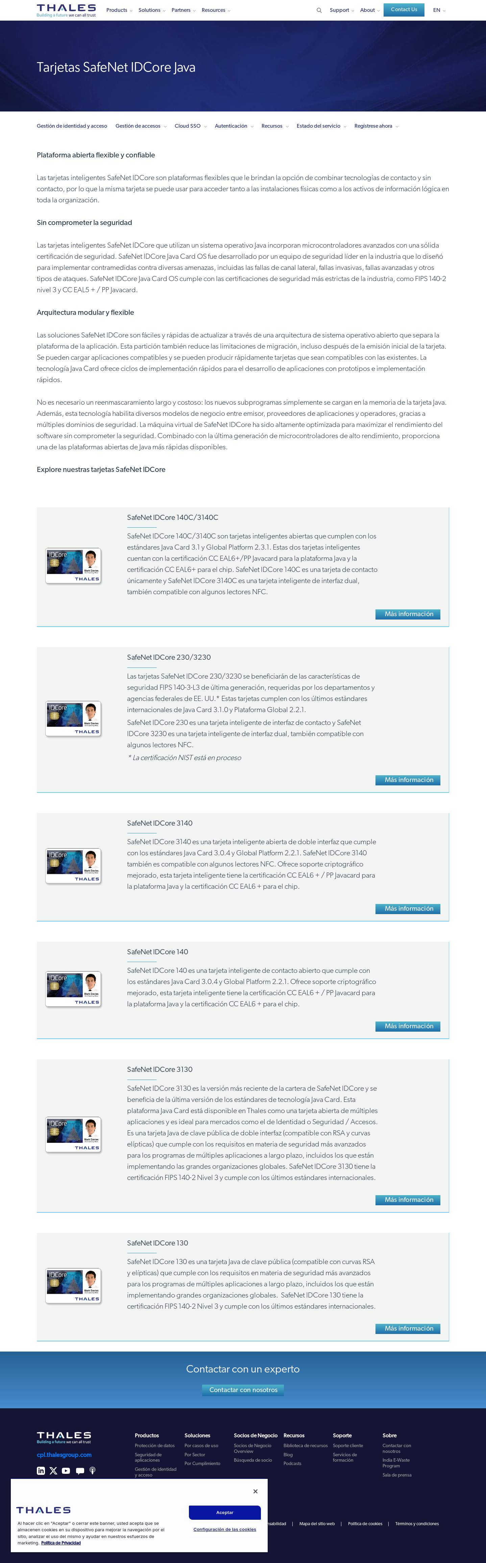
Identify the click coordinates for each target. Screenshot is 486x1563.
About (367, 10)
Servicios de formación (345, 1458)
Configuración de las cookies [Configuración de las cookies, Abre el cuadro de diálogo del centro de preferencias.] (225, 1529)
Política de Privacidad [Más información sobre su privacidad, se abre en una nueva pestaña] (61, 1543)
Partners (181, 10)
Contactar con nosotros (243, 1390)
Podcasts (292, 1463)
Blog (288, 1455)
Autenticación (231, 126)
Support (339, 10)
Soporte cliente (348, 1445)
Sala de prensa (397, 1475)
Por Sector (195, 1455)
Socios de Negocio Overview (252, 1448)
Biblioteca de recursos (306, 1445)
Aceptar (225, 1512)
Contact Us (404, 9)
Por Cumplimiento (202, 1463)
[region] (139, 1515)
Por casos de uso (201, 1445)
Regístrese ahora (373, 126)
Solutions (150, 10)
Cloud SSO (188, 126)
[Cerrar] (255, 1491)
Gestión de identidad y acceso (72, 126)
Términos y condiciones (417, 1524)
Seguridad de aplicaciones (148, 1458)
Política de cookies (365, 1524)
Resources (213, 10)
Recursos (272, 126)
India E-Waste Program (396, 1463)
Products (116, 10)
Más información (409, 614)
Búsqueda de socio (253, 1460)
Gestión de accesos (138, 126)
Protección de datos (155, 1445)
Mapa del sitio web (317, 1524)
